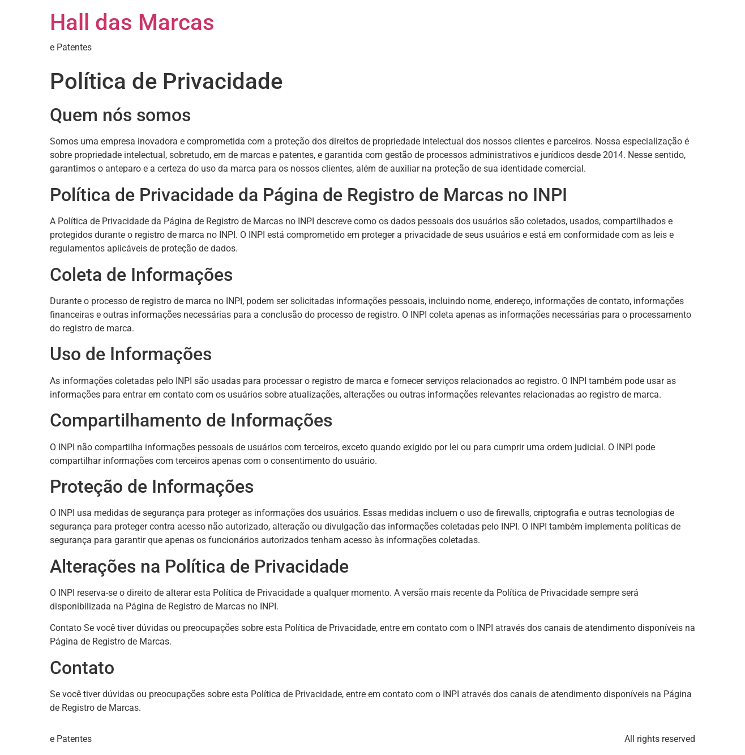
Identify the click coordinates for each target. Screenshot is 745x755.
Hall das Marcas (132, 22)
